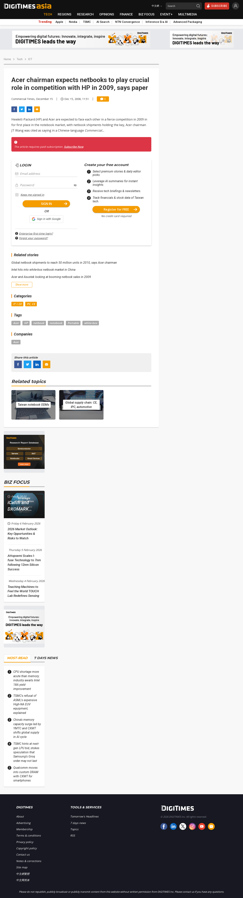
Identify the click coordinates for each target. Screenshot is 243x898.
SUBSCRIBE (217, 6)
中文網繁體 (22, 874)
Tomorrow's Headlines (84, 816)
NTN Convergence (127, 22)
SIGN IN (54, 204)
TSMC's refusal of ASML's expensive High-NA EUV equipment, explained (25, 704)
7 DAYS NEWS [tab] (46, 658)
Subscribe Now (73, 146)
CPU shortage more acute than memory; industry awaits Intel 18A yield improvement (26, 680)
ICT (30, 59)
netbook (38, 323)
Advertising (23, 823)
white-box (90, 323)
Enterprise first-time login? (36, 233)
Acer (16, 323)
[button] (46, 219)
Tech (20, 59)
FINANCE (126, 14)
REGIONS (64, 14)
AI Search (103, 22)
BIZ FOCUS (147, 14)
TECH (47, 14)
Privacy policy (24, 842)
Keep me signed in (32, 194)
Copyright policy (26, 848)
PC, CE (31, 304)
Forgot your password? (33, 238)
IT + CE (17, 304)
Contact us (23, 854)
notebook (56, 323)
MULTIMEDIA (187, 14)
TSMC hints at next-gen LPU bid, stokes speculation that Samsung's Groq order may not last (26, 752)
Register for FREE (120, 209)
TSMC (87, 22)
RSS (72, 835)
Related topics (28, 381)
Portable (73, 323)
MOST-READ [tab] (17, 658)
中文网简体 (22, 880)
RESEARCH (85, 14)
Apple (59, 22)
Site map (21, 867)
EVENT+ (166, 14)
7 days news (78, 823)
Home (7, 59)
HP (26, 323)
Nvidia (73, 22)
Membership (24, 829)
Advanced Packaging (187, 22)
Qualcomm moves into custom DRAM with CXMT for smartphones (25, 774)
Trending (45, 22)
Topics (74, 829)
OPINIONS (106, 14)
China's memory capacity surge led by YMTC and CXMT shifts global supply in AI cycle (27, 728)
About (20, 816)
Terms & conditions (28, 835)
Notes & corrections (28, 861)
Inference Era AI (157, 22)
